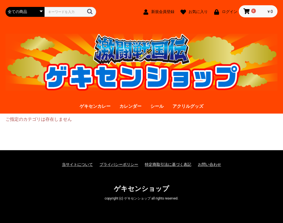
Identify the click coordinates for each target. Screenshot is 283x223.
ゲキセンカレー (95, 106)
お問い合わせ (209, 164)
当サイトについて (77, 164)
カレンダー (130, 106)
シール (157, 106)
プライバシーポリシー (118, 164)
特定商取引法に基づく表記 (168, 164)
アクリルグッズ (187, 106)
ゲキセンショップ (141, 189)
